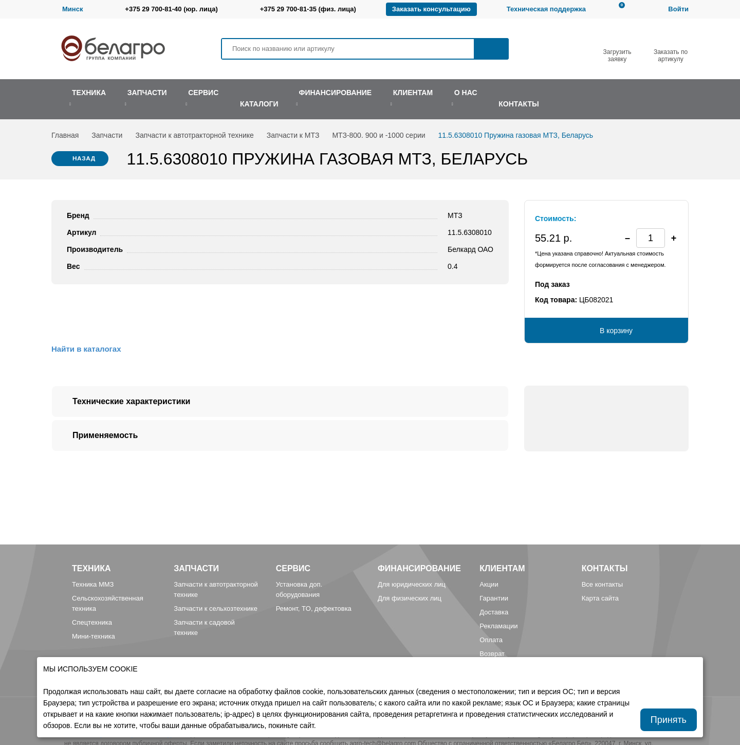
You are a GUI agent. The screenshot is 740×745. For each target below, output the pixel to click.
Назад (84, 158)
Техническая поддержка (546, 9)
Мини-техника (93, 636)
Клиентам (502, 568)
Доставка (493, 612)
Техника (91, 568)
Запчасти (106, 135)
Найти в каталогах (86, 348)
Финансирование (419, 568)
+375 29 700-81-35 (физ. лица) (308, 9)
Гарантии (493, 598)
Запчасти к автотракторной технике (194, 135)
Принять (669, 720)
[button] (674, 238)
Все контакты (602, 584)
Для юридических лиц (412, 584)
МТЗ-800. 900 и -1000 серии (378, 135)
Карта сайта (600, 598)
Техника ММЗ (93, 584)
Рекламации (498, 626)
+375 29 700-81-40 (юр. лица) (171, 9)
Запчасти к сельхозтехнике (215, 608)
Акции (488, 584)
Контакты (605, 568)
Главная (65, 135)
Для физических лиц (409, 598)
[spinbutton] (650, 238)
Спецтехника (92, 622)
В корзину (616, 330)
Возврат (492, 654)
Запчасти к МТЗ (293, 135)
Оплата (491, 640)
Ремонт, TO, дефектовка (313, 608)
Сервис (293, 568)
